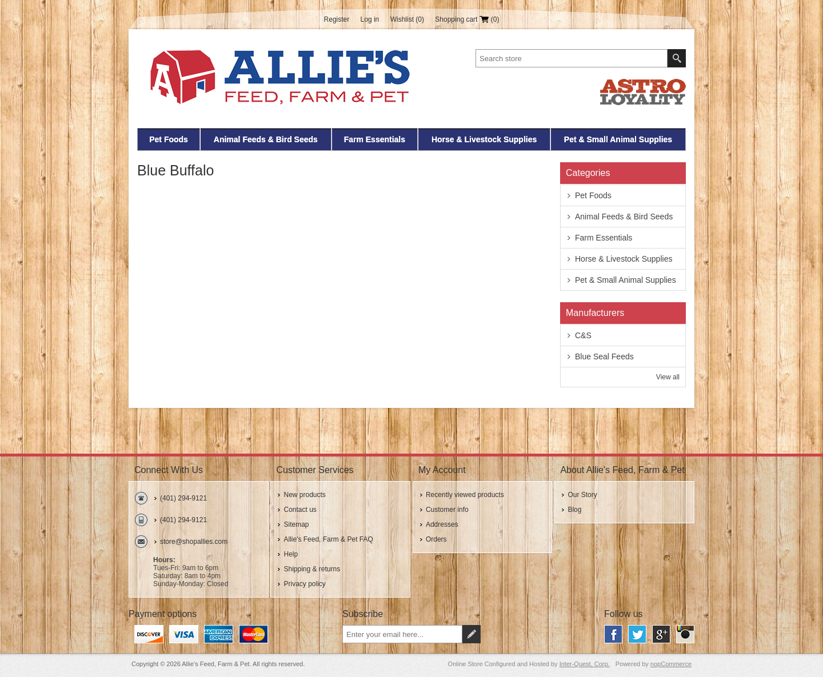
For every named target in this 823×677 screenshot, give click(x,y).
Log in (370, 19)
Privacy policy (304, 584)
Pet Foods (168, 139)
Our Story (582, 495)
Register (337, 19)
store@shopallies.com (193, 542)
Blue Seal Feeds (604, 356)
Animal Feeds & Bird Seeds (266, 139)
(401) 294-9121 (183, 498)
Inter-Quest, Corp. (585, 663)
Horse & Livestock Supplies (484, 139)
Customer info (447, 510)
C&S (583, 335)
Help (290, 554)
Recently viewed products (465, 495)
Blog (574, 510)
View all (668, 377)
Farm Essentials (374, 139)
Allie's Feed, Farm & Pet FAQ (328, 539)
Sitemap (296, 524)
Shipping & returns (311, 569)
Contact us (299, 510)
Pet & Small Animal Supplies (618, 139)
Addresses (442, 524)
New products (304, 495)
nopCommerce (671, 663)
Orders (436, 539)
